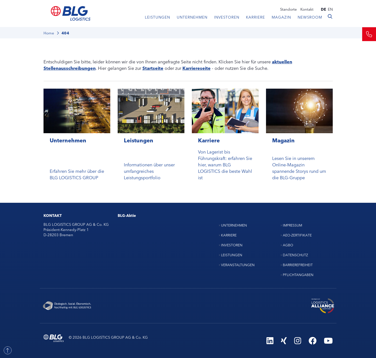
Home (49, 32)
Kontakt (306, 9)
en (330, 9)
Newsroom (310, 17)
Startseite (152, 68)
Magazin (281, 17)
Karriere (255, 17)
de (323, 9)
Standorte (288, 9)
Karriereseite (196, 68)
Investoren (226, 17)
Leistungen (157, 17)
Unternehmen (192, 17)
